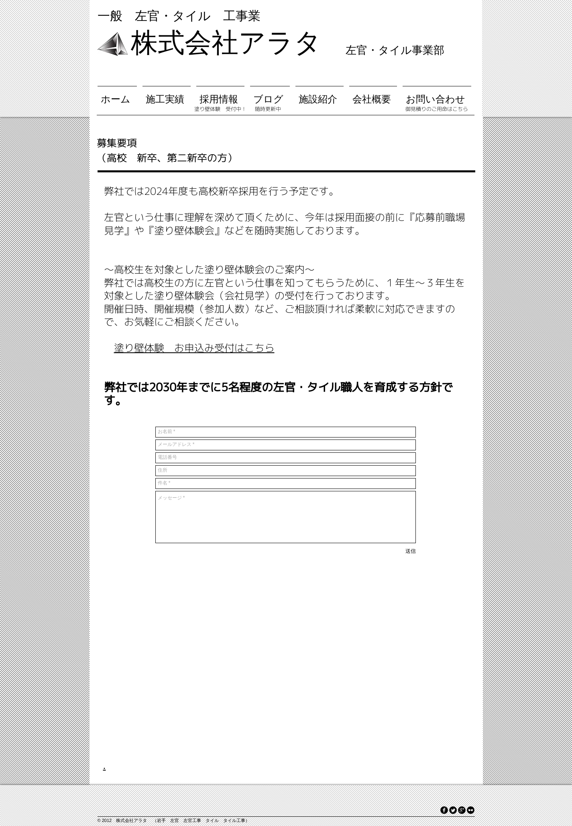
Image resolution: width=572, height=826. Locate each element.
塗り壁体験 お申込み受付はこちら (194, 348)
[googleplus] (462, 810)
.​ (104, 765)
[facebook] (444, 810)
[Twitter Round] (453, 810)
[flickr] (470, 810)
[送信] (410, 551)
